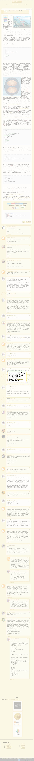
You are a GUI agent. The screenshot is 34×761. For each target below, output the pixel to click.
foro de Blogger (20, 379)
